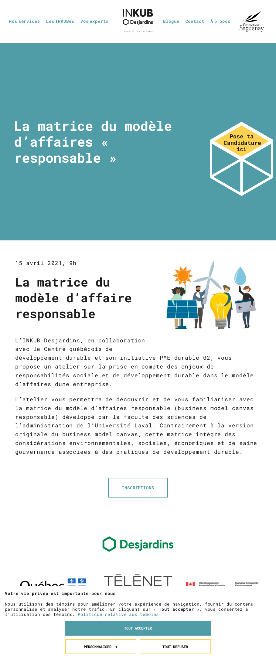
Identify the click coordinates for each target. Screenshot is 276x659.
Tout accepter (138, 567)
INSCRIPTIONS (138, 488)
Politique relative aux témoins (118, 553)
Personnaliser (101, 585)
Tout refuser (175, 585)
